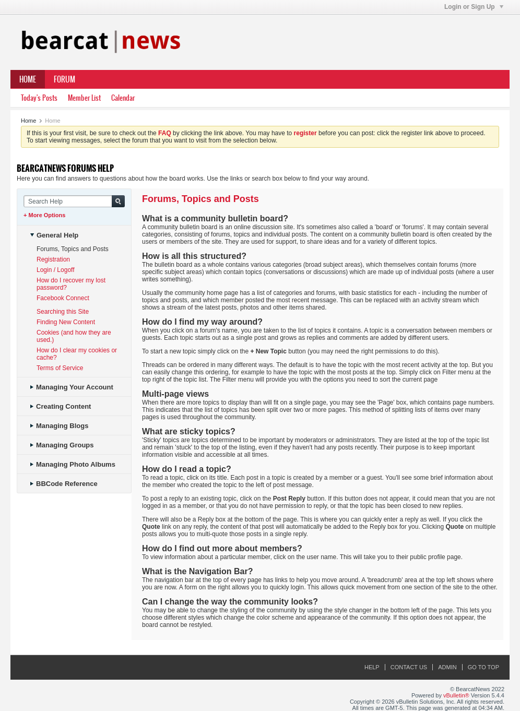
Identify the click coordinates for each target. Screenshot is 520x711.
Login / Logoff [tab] (56, 270)
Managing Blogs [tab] (59, 426)
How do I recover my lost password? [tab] (71, 284)
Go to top (483, 667)
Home (27, 79)
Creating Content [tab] (60, 406)
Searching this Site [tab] (63, 311)
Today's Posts (39, 98)
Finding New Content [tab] (66, 322)
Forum (64, 79)
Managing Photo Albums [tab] (72, 464)
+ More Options (44, 215)
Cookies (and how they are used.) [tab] (74, 336)
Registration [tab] (53, 259)
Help (372, 667)
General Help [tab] (54, 235)
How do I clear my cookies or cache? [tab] (77, 354)
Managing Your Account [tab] (71, 387)
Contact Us (409, 667)
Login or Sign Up (473, 6)
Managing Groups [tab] (62, 445)
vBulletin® (456, 695)
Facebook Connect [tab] (63, 298)
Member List (84, 98)
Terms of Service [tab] (60, 368)
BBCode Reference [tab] (64, 484)
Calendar (123, 98)
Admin (447, 667)
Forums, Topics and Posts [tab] (73, 249)
